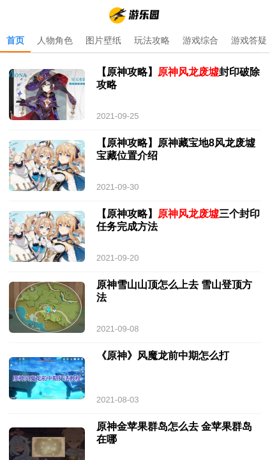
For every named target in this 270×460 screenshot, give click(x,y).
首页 (15, 40)
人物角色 (55, 40)
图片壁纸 (103, 40)
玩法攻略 (152, 40)
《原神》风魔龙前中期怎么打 (162, 355)
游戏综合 (200, 40)
